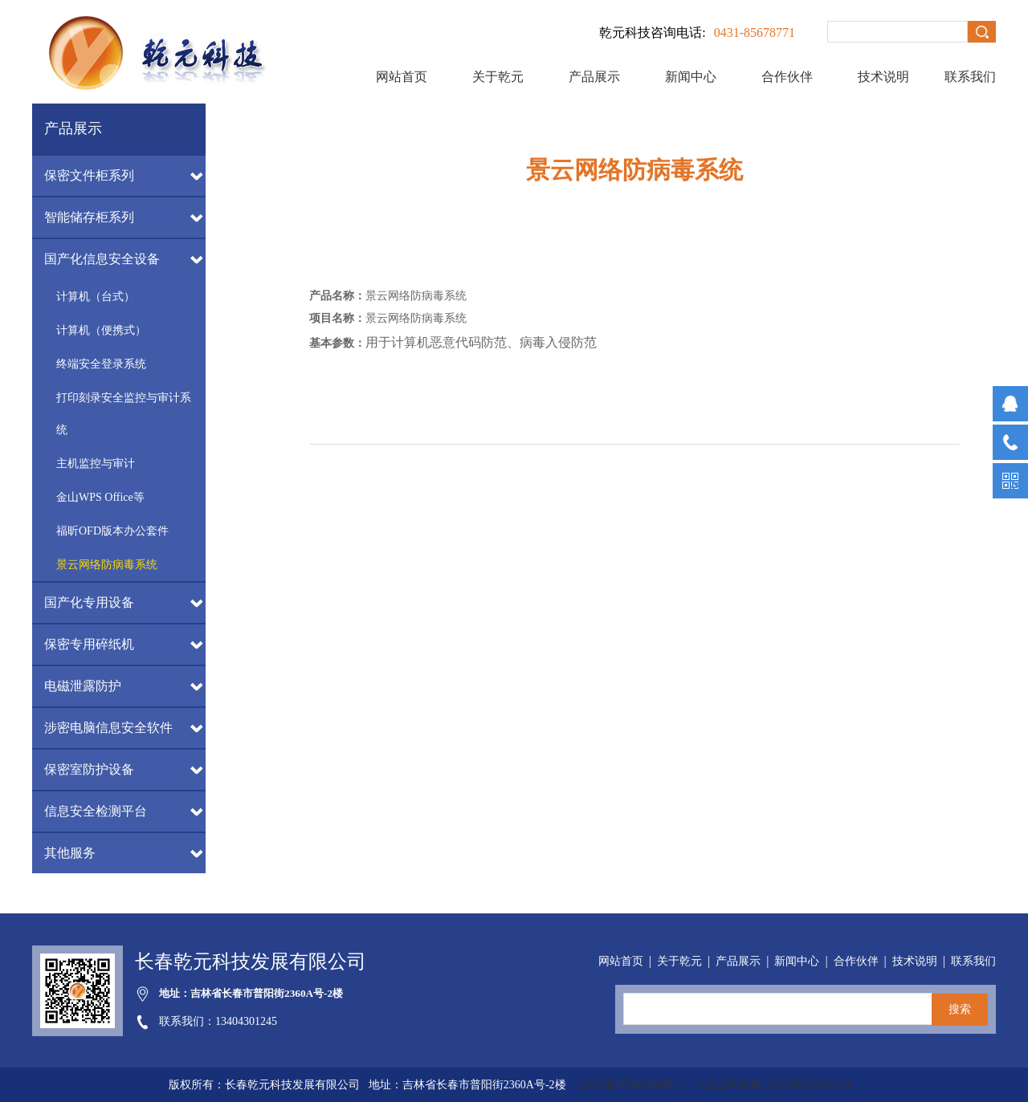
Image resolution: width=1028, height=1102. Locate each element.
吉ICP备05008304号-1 (631, 1085)
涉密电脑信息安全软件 (108, 727)
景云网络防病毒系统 (106, 565)
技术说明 (883, 76)
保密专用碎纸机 (89, 644)
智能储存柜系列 (89, 217)
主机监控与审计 (95, 463)
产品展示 (594, 76)
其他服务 (70, 853)
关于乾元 (498, 76)
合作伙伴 (787, 76)
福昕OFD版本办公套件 (112, 531)
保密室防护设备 (89, 769)
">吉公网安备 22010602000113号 (774, 1085)
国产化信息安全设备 (102, 259)
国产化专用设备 (89, 602)
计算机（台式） (95, 297)
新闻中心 (690, 76)
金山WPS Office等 (100, 497)
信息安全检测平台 (95, 811)
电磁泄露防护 (82, 686)
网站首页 (401, 76)
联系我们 (970, 76)
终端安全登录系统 (101, 364)
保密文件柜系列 (89, 175)
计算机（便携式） (101, 330)
